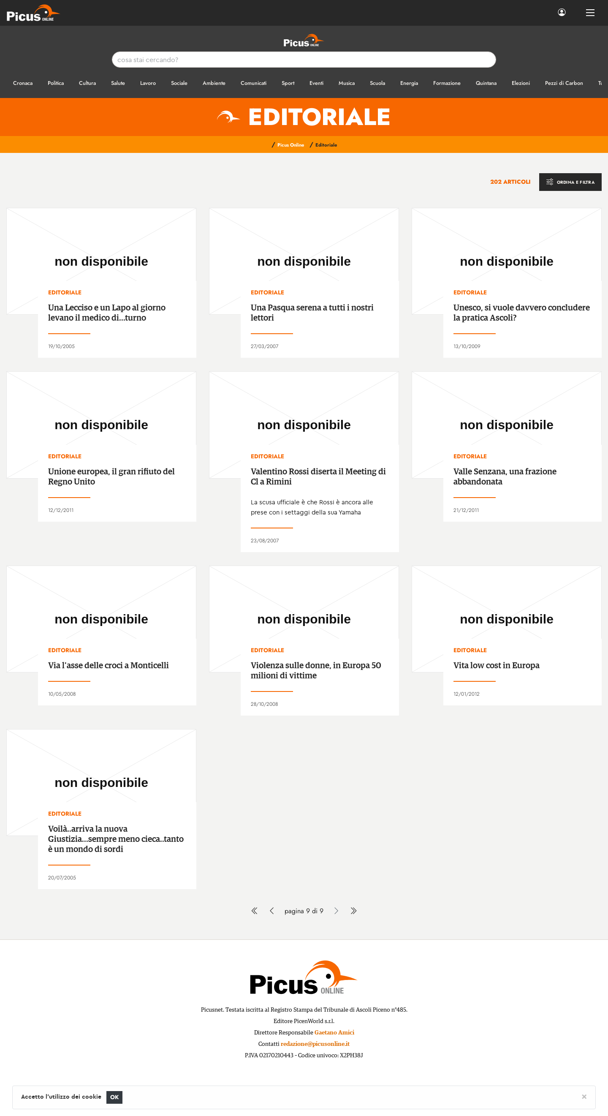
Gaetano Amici (334, 1033)
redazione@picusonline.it (315, 1044)
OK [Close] (114, 1097)
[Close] (584, 1096)
